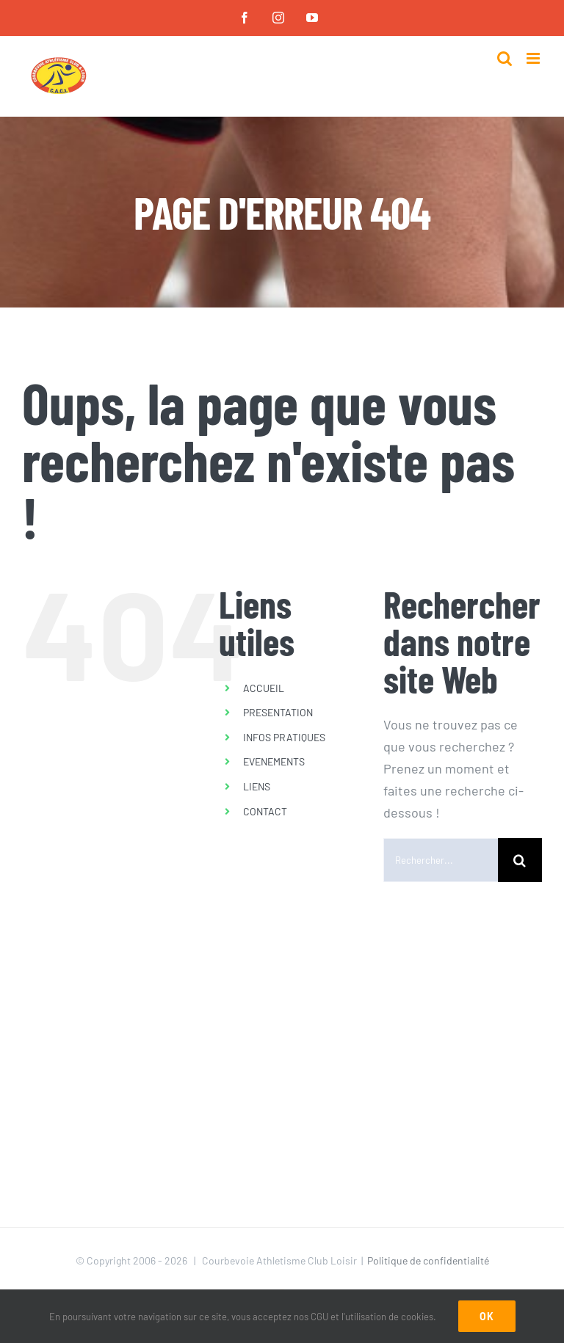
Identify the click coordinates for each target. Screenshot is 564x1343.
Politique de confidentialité (428, 1260)
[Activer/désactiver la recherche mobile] (504, 58)
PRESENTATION (278, 712)
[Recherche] (520, 860)
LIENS (256, 786)
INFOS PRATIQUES (284, 737)
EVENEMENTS (274, 761)
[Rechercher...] (440, 860)
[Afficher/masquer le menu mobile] (534, 58)
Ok (487, 1316)
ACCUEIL (263, 688)
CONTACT (265, 811)
